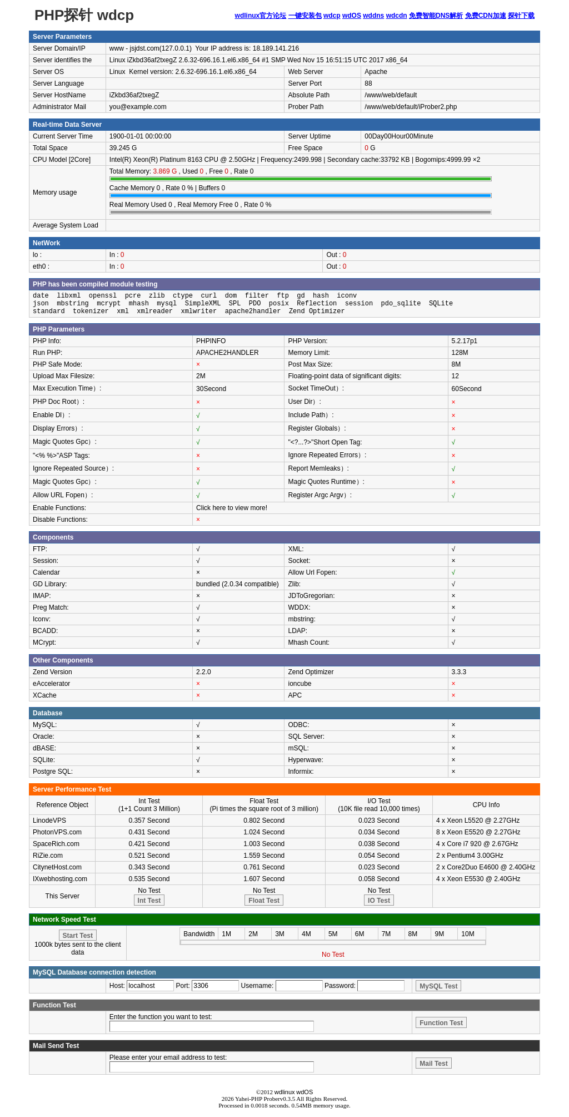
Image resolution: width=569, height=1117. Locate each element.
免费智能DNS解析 (436, 15)
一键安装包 (305, 15)
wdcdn (396, 15)
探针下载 (521, 15)
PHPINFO (211, 341)
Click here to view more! (231, 508)
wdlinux (284, 1092)
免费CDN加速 (485, 15)
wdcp (332, 15)
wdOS (351, 15)
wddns (373, 15)
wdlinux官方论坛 (261, 15)
